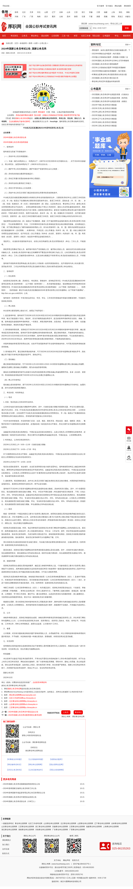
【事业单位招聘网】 (35, 764)
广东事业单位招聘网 (60, 830)
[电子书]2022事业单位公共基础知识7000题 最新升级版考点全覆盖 (53, 76)
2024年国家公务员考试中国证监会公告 (23, 712)
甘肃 (83, 16)
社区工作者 (85, 36)
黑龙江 (120, 16)
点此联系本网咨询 (40, 682)
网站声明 (66, 860)
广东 (24, 16)
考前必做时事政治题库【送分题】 (29, 115)
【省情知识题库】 (56, 759)
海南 (38, 16)
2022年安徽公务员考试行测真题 (104, 115)
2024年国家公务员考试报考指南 (15, 142)
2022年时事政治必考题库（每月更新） (107, 54)
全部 (36, 43)
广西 (31, 16)
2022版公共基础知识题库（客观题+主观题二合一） (110, 57)
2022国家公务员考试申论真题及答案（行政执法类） (110, 95)
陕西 (76, 16)
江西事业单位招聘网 (77, 826)
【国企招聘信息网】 (56, 764)
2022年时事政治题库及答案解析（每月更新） (109, 71)
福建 (105, 12)
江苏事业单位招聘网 (26, 826)
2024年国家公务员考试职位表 (14, 137)
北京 (24, 12)
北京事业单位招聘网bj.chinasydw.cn (23, 701)
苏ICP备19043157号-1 (82, 864)
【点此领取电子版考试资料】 (19, 121)
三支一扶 (65, 36)
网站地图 (118, 6)
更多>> (128, 44)
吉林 (61, 12)
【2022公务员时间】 (14, 770)
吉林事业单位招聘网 (119, 823)
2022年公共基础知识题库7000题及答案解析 (109, 67)
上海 (113, 12)
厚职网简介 (6, 840)
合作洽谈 (5, 849)
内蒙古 (128, 16)
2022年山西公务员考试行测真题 (104, 112)
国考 (16, 12)
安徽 (91, 12)
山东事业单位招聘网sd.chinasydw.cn (23, 704)
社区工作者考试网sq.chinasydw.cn (22, 698)
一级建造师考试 (7, 823)
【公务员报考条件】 (35, 770)
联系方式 (5, 853)
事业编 (129, 459)
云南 (61, 16)
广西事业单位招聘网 (77, 830)
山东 (68, 12)
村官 (76, 36)
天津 (31, 12)
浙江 (83, 12)
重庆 (53, 16)
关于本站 (57, 860)
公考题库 (106, 36)
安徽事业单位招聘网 (60, 826)
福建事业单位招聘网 (94, 826)
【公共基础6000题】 (36, 759)
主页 (16, 43)
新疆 (98, 16)
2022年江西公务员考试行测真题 (104, 126)
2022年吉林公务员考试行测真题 (104, 122)
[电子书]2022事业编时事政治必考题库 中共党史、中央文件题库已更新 (54, 73)
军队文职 (96, 36)
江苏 (76, 12)
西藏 (105, 16)
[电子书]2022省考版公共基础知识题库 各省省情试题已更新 (50, 69)
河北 (38, 12)
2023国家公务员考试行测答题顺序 (105, 64)
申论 (116, 36)
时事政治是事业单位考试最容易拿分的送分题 (109, 74)
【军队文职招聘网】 (56, 770)
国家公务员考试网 (22, 118)
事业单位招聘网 (21, 823)
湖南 (128, 12)
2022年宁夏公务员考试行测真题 (104, 105)
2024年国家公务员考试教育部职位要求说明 (25, 715)
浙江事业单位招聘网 (43, 826)
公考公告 (43, 43)
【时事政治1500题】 (14, 759)
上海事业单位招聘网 (111, 826)
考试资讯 (14, 36)
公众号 (129, 432)
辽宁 (53, 12)
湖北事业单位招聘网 (9, 830)
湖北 (120, 12)
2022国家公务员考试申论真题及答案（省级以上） (109, 101)
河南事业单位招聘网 (43, 830)
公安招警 (55, 36)
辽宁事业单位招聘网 (102, 823)
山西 (46, 12)
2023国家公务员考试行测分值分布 (105, 78)
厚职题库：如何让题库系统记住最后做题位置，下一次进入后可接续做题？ (111, 50)
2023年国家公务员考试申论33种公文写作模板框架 (110, 61)
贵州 (68, 16)
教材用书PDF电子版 (72, 115)
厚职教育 (127, 6)
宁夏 (91, 16)
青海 (113, 16)
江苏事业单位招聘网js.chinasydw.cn (23, 707)
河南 (16, 16)
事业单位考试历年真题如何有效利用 (106, 81)
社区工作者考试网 (35, 823)
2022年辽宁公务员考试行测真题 (104, 119)
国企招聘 (45, 36)
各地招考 (23, 43)
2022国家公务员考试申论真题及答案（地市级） (110, 98)
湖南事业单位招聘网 (26, 830)
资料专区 (96, 44)
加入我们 (5, 844)
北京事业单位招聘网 (68, 823)
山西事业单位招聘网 (85, 823)
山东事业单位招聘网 (51, 823)
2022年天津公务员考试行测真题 (104, 108)
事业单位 (34, 36)
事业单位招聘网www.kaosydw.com (22, 695)
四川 (46, 16)
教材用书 (127, 36)
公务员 (24, 36)
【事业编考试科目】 (14, 764)
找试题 (129, 441)
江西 (98, 12)
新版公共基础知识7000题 (53, 115)
